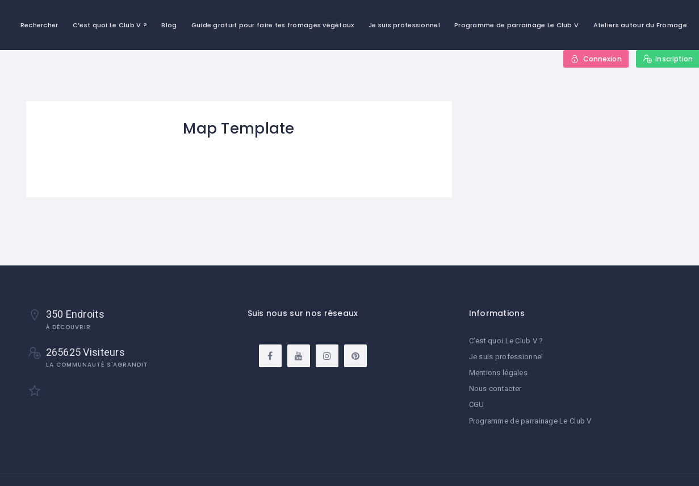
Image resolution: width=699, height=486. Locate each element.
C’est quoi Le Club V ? (110, 25)
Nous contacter (495, 388)
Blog (169, 25)
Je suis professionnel (404, 25)
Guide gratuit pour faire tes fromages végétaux (272, 25)
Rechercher (39, 25)
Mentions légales (498, 372)
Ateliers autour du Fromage (640, 25)
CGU (476, 404)
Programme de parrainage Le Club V (516, 25)
